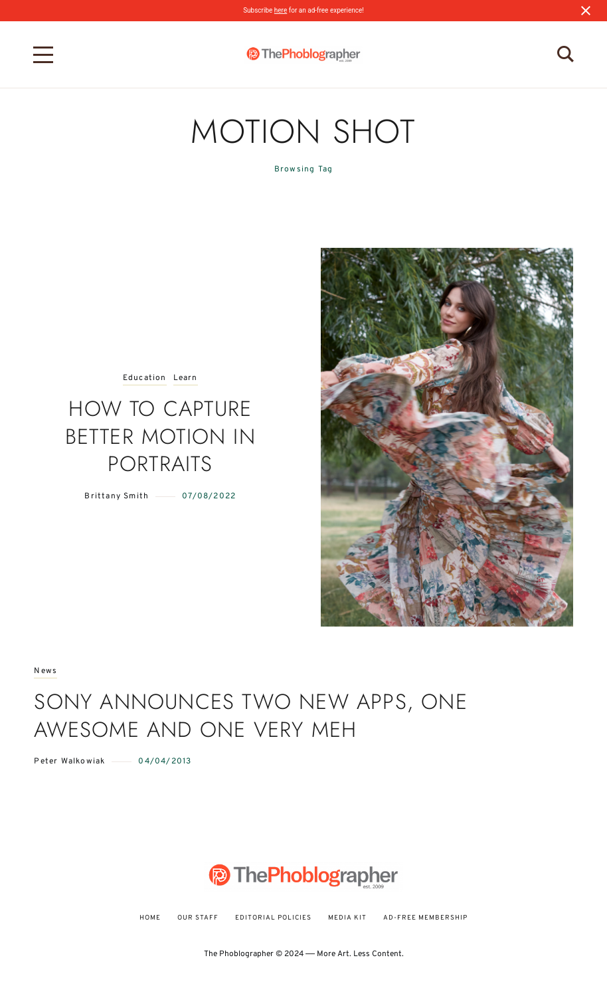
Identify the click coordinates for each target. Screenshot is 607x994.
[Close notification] (586, 11)
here (280, 10)
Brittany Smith (116, 496)
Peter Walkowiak (69, 761)
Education (145, 378)
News (45, 671)
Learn (185, 378)
